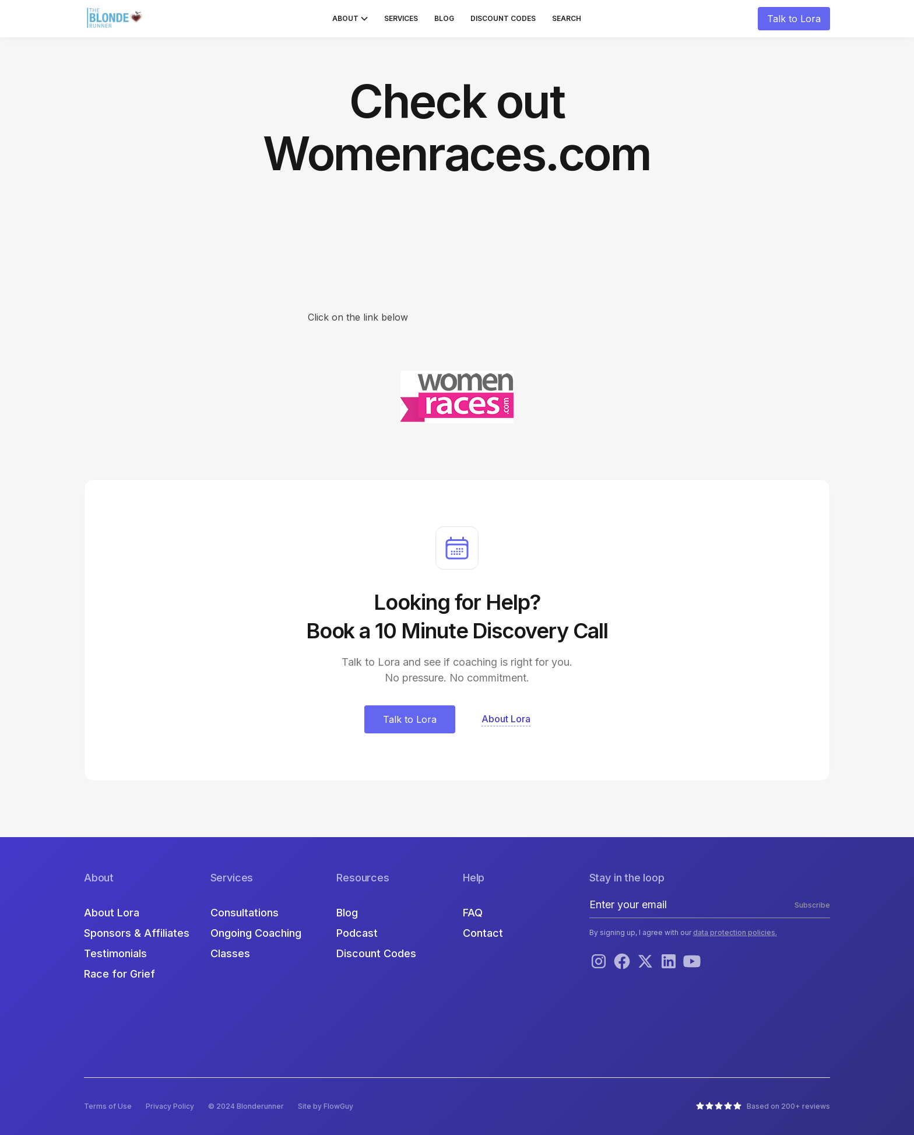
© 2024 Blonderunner (246, 1106)
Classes (230, 953)
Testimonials (115, 953)
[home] (116, 18)
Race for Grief (119, 974)
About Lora (111, 912)
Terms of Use (108, 1106)
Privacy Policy (170, 1106)
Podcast (357, 933)
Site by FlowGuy (325, 1106)
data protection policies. (735, 932)
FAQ (473, 912)
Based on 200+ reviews (788, 1106)
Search (566, 18)
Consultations (244, 912)
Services (401, 18)
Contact (483, 933)
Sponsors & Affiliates (136, 933)
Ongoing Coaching (255, 933)
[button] (350, 19)
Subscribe (812, 905)
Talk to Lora (794, 18)
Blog (444, 18)
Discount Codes (503, 18)
